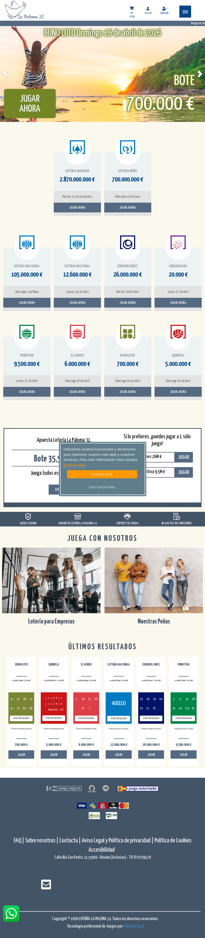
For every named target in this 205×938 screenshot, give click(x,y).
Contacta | (70, 841)
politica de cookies (75, 465)
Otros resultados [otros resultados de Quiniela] (54, 718)
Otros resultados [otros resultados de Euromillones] (151, 718)
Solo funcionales (102, 487)
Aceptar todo (102, 474)
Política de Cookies (173, 841)
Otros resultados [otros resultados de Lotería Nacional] (119, 718)
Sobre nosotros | (41, 841)
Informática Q (133, 926)
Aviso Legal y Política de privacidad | (118, 841)
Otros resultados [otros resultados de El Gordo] (86, 718)
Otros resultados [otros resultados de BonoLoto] (21, 718)
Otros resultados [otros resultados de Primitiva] (183, 718)
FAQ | (19, 841)
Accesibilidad (101, 850)
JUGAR (183, 457)
